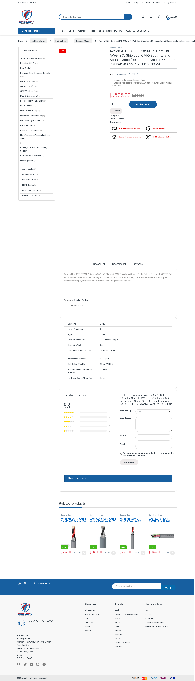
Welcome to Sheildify (27, 2)
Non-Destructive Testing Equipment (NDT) (35, 137)
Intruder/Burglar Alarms (32, 120)
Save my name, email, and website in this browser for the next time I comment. (148, 454)
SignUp (168, 587)
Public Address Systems (32, 58)
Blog (136, 2)
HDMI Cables (29, 185)
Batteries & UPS (29, 63)
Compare (134, 74)
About (127, 2)
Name (123, 435)
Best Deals (26, 68)
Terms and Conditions (155, 622)
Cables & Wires (38, 41)
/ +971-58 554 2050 (137, 31)
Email (123, 444)
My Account (170, 2)
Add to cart (144, 104)
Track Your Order (151, 2)
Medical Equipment (31, 130)
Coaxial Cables (30, 174)
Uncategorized (29, 160)
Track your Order (92, 614)
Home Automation (30, 111)
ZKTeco (118, 622)
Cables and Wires (29, 86)
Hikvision (119, 634)
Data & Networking (30, 96)
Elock (117, 618)
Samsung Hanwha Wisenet (126, 614)
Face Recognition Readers (33, 101)
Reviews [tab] (138, 264)
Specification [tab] (119, 264)
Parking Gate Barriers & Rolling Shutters (33, 149)
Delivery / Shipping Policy (156, 626)
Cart (86, 618)
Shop (71, 31)
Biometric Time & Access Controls (35, 74)
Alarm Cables (29, 169)
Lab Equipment (28, 125)
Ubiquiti (118, 646)
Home (62, 31)
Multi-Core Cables (31, 190)
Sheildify (23, 678)
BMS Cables (60, 41)
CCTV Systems (29, 91)
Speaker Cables (83, 41)
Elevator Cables (30, 179)
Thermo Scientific (123, 642)
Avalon (119, 122)
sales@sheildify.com (110, 31)
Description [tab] (99, 264)
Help (92, 31)
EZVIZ (117, 638)
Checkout (89, 622)
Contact (148, 614)
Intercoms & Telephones (32, 115)
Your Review (125, 418)
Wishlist (82, 31)
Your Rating (125, 410)
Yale (117, 626)
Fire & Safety (28, 106)
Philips (118, 630)
